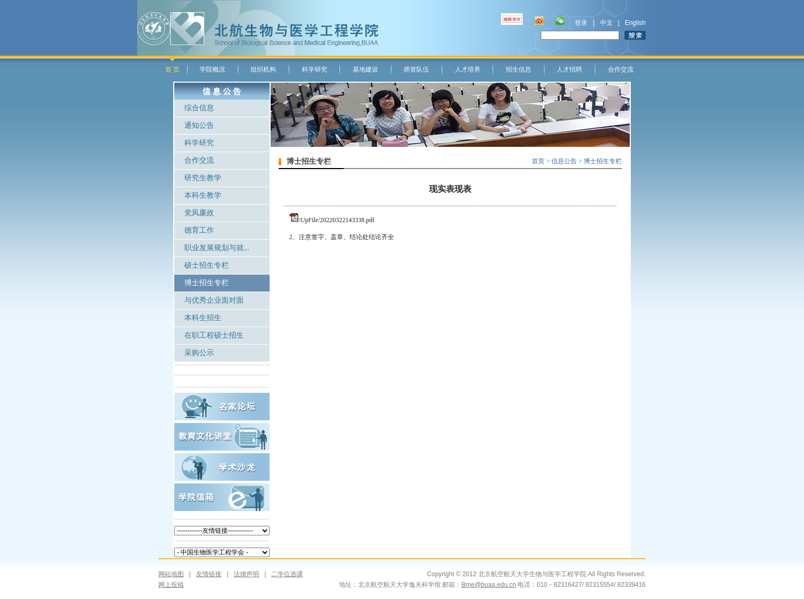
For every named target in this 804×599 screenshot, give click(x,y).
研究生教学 (202, 178)
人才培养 (467, 69)
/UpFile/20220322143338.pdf (336, 220)
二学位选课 (281, 574)
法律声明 (246, 574)
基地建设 (365, 69)
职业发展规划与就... (216, 248)
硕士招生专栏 (206, 265)
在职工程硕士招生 (214, 335)
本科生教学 (202, 195)
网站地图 (171, 574)
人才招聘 (569, 69)
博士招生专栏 (206, 283)
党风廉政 (199, 213)
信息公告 (564, 161)
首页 (538, 161)
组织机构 (263, 69)
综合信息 (199, 108)
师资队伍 (416, 69)
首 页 (172, 69)
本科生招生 (202, 318)
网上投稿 (171, 584)
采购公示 (199, 353)
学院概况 (212, 69)
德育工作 (199, 230)
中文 (606, 23)
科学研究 (314, 69)
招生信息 (518, 69)
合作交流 (620, 69)
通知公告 (199, 125)
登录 (581, 23)
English (635, 23)
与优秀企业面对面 (214, 300)
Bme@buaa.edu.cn (488, 584)
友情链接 (208, 574)
